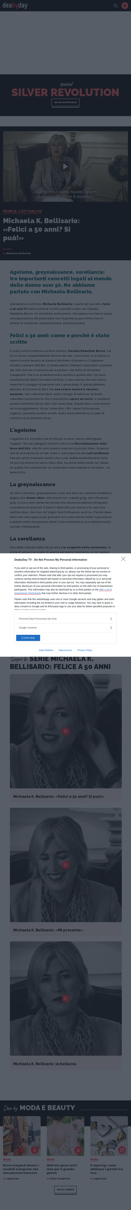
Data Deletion (46, 650)
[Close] (124, 559)
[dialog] (65, 605)
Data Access (65, 650)
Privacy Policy (84, 650)
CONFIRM (32, 638)
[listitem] (65, 618)
